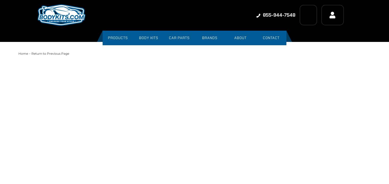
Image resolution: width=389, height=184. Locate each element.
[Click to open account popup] (332, 15)
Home (23, 53)
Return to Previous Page (50, 53)
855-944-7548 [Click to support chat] (275, 15)
